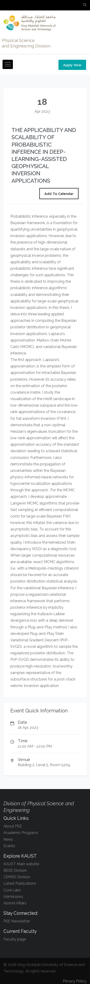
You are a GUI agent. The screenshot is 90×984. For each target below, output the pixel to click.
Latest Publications (19, 883)
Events (9, 846)
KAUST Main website (21, 864)
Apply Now (72, 65)
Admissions (13, 896)
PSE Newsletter (16, 921)
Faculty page (14, 939)
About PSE (12, 826)
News (8, 839)
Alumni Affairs (14, 903)
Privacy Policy (75, 981)
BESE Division (15, 870)
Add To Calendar (58, 193)
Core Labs (12, 890)
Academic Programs (20, 832)
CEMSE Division (16, 877)
